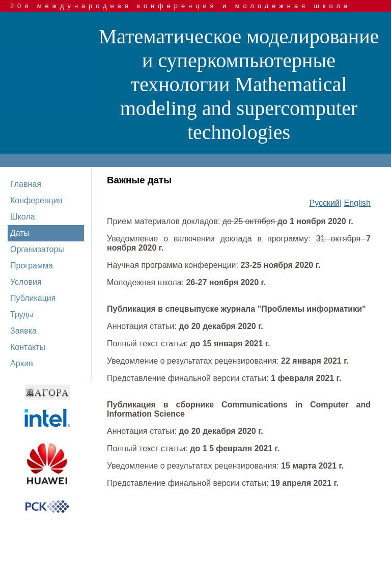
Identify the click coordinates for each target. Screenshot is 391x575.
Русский (325, 203)
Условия (26, 282)
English (357, 203)
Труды (22, 314)
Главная (25, 184)
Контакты (27, 347)
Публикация (32, 298)
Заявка (23, 330)
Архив (21, 363)
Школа (22, 216)
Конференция (36, 200)
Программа (31, 265)
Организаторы (37, 249)
